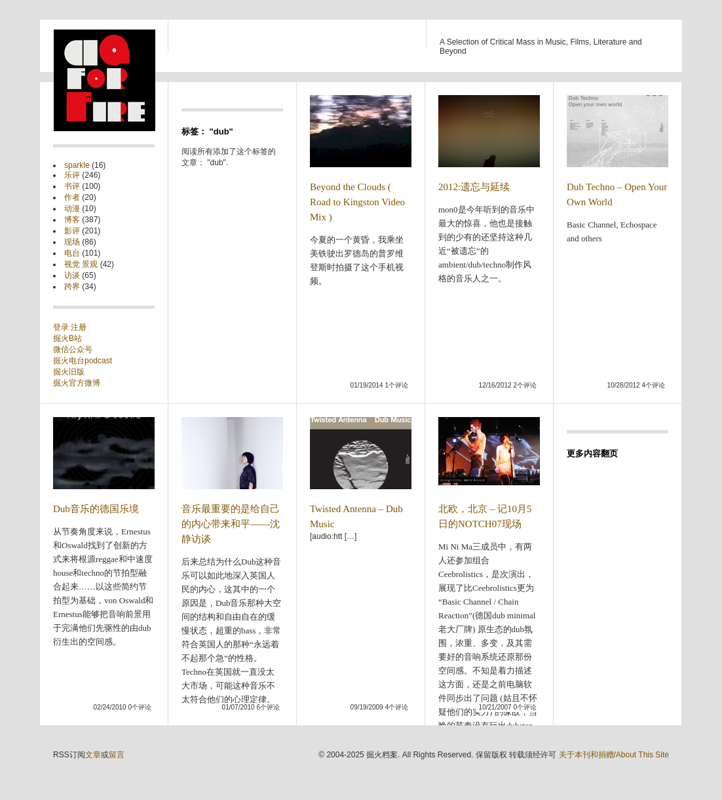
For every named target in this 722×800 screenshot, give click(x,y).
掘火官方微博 (76, 383)
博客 (72, 219)
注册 (78, 327)
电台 (72, 253)
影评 (72, 230)
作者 (72, 197)
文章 (93, 754)
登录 (62, 327)
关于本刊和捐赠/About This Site (614, 754)
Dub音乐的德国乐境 (96, 509)
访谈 (72, 275)
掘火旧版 (69, 371)
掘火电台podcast (82, 360)
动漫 (72, 208)
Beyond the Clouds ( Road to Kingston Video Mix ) (357, 202)
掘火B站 (67, 338)
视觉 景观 (81, 264)
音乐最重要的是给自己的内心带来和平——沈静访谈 (230, 524)
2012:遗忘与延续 (474, 187)
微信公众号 (72, 349)
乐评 (72, 175)
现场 (72, 242)
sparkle (77, 165)
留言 (116, 754)
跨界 (72, 286)
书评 (72, 186)
